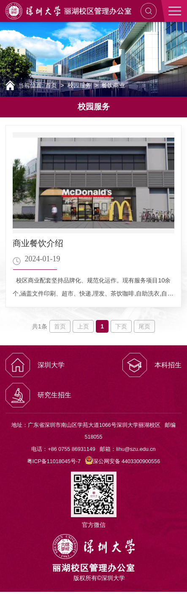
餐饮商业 (113, 85)
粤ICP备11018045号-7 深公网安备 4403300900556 (93, 461)
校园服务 (79, 85)
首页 (51, 85)
